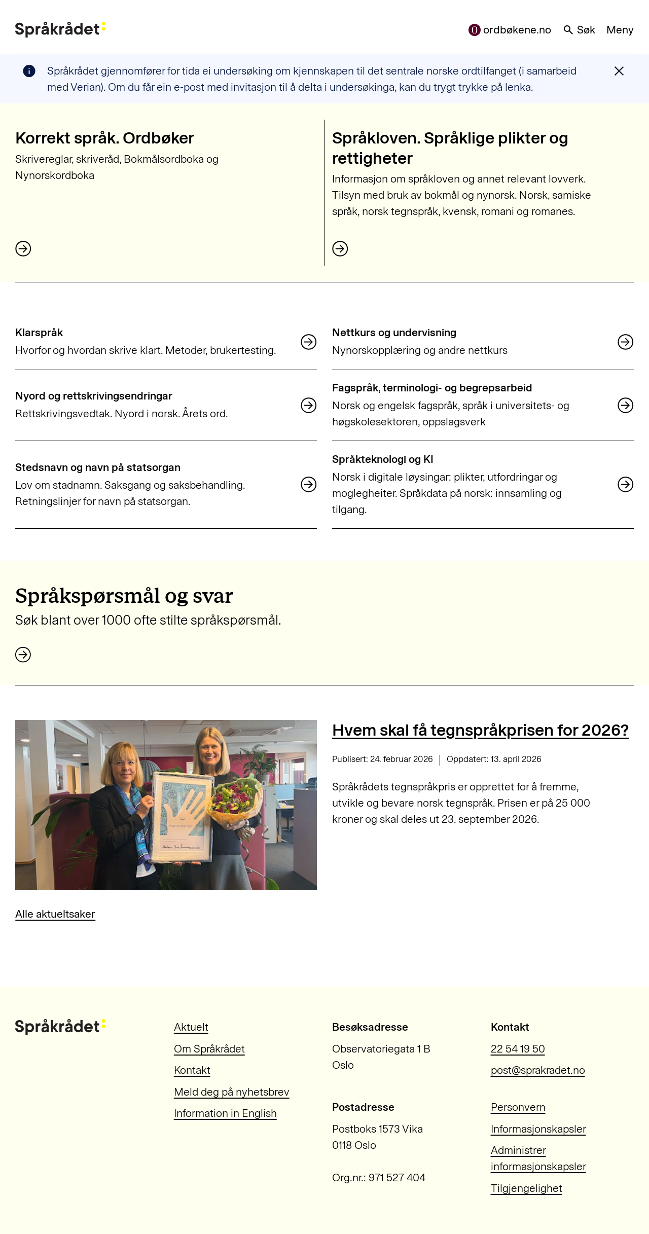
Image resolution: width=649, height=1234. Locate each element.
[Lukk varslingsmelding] (619, 71)
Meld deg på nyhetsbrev (232, 1091)
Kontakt (192, 1070)
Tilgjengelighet (526, 1188)
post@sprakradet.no (538, 1070)
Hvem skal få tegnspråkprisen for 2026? (480, 730)
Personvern (518, 1107)
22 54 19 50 (518, 1048)
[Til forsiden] (60, 30)
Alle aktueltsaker (55, 914)
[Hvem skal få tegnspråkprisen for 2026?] (166, 804)
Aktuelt (191, 1027)
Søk (579, 29)
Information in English (225, 1113)
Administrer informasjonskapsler (538, 1158)
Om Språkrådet (209, 1048)
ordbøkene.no (510, 29)
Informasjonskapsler (538, 1128)
